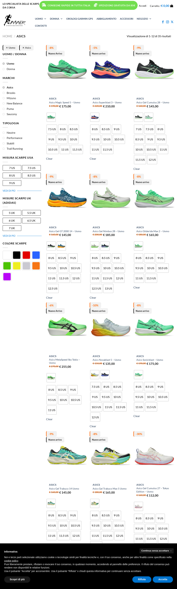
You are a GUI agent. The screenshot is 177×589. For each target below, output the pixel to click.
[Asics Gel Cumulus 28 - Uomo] (154, 70)
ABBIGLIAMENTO (106, 18)
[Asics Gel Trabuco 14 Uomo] (67, 456)
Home (7, 36)
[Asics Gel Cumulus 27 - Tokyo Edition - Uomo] (154, 456)
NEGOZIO (144, 18)
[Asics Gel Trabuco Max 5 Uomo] (110, 456)
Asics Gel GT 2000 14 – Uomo (65, 231)
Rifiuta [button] (142, 579)
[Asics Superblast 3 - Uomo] (110, 70)
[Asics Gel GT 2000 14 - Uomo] (67, 199)
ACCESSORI (126, 18)
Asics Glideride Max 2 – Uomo (152, 231)
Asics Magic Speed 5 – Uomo (64, 102)
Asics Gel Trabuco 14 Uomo (64, 488)
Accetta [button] (162, 579)
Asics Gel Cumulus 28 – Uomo (152, 102)
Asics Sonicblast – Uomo (149, 359)
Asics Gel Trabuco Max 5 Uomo (110, 488)
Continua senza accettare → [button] (156, 550)
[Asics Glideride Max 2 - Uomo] (154, 199)
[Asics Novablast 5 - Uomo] (110, 327)
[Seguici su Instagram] (167, 22)
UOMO (40, 18)
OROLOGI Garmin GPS (79, 18)
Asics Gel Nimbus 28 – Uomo (108, 231)
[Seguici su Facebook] (163, 22)
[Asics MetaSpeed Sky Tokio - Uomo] (67, 327)
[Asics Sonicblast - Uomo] (154, 327)
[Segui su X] (172, 22)
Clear (49, 158)
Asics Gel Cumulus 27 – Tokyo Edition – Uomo (152, 490)
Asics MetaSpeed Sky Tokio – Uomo (64, 361)
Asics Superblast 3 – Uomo (107, 102)
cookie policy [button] (11, 560)
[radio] (51, 117)
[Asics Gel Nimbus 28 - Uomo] (110, 199)
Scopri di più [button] (17, 579)
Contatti (41, 25)
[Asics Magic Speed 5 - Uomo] (67, 70)
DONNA (56, 18)
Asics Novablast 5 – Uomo (107, 359)
